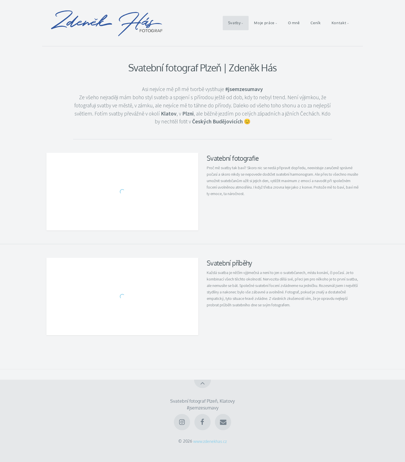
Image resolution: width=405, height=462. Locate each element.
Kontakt (339, 23)
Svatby (234, 23)
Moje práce (264, 23)
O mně (294, 23)
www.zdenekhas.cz (210, 440)
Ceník (315, 23)
